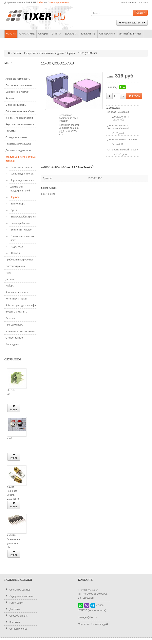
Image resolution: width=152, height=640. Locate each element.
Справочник (107, 33)
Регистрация (13, 602)
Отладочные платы (16, 137)
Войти (40, 2)
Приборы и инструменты (19, 259)
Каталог (11, 33)
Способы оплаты (16, 615)
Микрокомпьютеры (16, 105)
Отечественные (14, 337)
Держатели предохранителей (20, 188)
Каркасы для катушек (22, 180)
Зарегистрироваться (58, 2)
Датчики (10, 279)
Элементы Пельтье (21, 229)
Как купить (88, 33)
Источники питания (16, 298)
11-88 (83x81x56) (87, 53)
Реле (8, 272)
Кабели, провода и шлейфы (21, 305)
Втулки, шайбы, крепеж (23, 216)
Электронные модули (17, 91)
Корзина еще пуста (132, 22)
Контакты (12, 622)
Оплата (56, 33)
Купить (13, 408)
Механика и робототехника (20, 331)
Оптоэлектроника (15, 266)
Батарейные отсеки (21, 167)
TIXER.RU (39, 15)
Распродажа (12, 344)
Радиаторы (16, 246)
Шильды (15, 253)
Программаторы (14, 324)
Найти (140, 12)
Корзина (143, 2)
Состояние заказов (17, 589)
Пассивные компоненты (19, 85)
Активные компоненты (18, 78)
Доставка (71, 33)
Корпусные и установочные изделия (44, 53)
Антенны (10, 318)
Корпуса (70, 53)
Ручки (13, 210)
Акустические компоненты (20, 124)
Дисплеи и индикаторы (18, 150)
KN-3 (9, 438)
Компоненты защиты (17, 292)
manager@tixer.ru (87, 617)
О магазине (27, 33)
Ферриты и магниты (16, 311)
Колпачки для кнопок (21, 173)
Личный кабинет (128, 2)
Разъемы (10, 131)
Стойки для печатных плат (22, 238)
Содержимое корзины (18, 596)
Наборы (10, 285)
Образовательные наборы (20, 111)
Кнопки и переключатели (19, 118)
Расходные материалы (18, 144)
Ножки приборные (20, 223)
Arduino (10, 98)
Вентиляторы (17, 203)
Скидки (43, 33)
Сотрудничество (15, 628)
